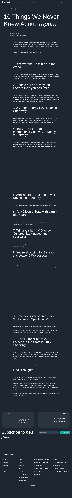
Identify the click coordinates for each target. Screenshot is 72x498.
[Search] (58, 2)
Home (19, 2)
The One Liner (7, 2)
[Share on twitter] (34, 404)
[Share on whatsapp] (37, 404)
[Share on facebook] (30, 404)
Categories (34, 2)
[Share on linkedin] (41, 404)
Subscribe (65, 432)
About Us (25, 2)
